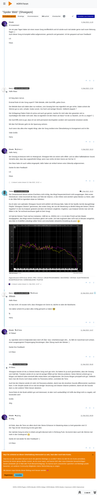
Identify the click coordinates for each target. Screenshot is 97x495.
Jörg (10, 364)
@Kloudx (34, 293)
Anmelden (18, 475)
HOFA (14, 487)
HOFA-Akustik (31, 487)
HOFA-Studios (59, 487)
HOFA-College (41, 487)
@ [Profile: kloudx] (12, 296)
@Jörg (18, 416)
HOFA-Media (50, 487)
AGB (74, 487)
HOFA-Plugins (21, 487)
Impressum (68, 487)
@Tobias (18, 330)
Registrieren (8, 475)
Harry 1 (11, 88)
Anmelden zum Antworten (85, 16)
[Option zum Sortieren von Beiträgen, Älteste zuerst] (73, 16)
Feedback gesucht (9, 16)
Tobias (11, 191)
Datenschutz (80, 487)
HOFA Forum (22, 4)
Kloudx (11, 22)
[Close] (92, 455)
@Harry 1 (19, 149)
